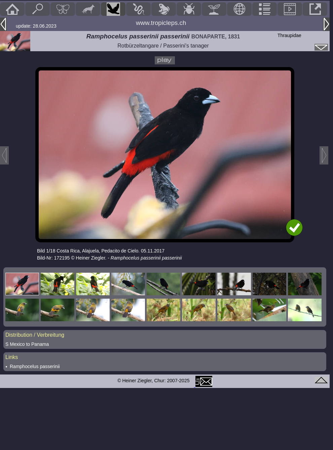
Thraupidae (289, 35)
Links (11, 357)
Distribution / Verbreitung (34, 335)
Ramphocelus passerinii (35, 366)
